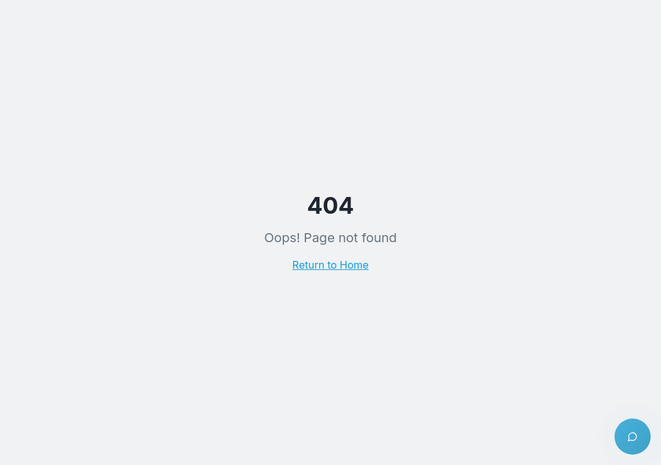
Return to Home (330, 264)
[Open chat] (633, 436)
